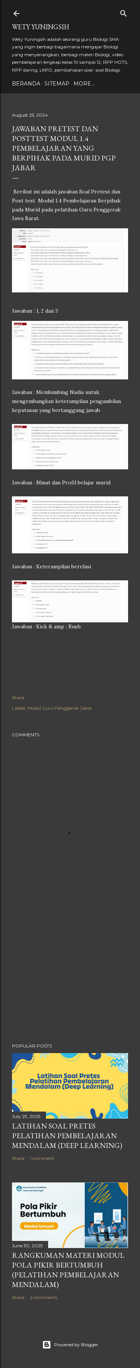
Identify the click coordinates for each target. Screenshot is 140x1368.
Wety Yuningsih (40, 26)
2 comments (43, 1297)
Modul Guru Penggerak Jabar (60, 708)
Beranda (26, 83)
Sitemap (56, 83)
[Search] (123, 11)
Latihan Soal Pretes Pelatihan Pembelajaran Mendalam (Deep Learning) (67, 1135)
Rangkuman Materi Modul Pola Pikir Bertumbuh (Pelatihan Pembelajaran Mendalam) (68, 1269)
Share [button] (18, 697)
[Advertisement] (70, 977)
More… (84, 83)
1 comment (42, 1158)
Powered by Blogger (70, 1344)
